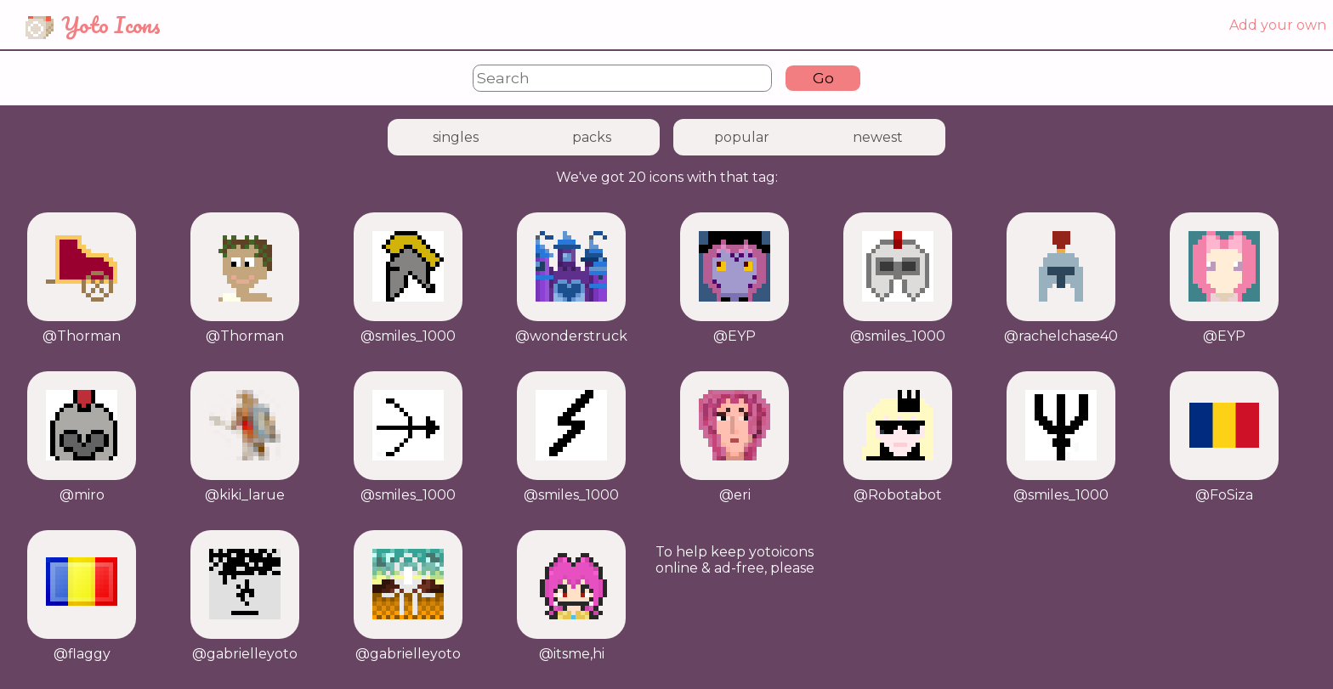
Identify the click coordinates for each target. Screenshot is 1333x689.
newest (878, 137)
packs (591, 137)
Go (823, 78)
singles (456, 137)
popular (741, 137)
